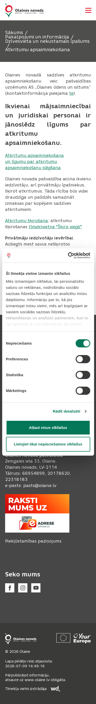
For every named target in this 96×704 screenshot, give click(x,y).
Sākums (14, 33)
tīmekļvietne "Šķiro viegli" (55, 226)
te (71, 93)
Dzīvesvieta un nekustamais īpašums (47, 41)
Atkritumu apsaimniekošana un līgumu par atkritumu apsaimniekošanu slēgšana (34, 161)
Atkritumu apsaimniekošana (37, 50)
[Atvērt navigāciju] (88, 10)
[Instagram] (22, 587)
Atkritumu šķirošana (26, 220)
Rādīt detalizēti (66, 411)
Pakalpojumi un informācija (37, 37)
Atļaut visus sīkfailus (48, 427)
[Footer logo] (20, 638)
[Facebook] (9, 587)
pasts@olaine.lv (39, 485)
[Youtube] (35, 587)
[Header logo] (24, 10)
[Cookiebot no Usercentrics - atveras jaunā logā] (68, 255)
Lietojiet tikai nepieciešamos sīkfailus (48, 444)
